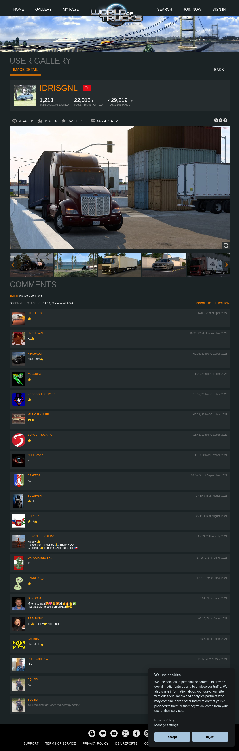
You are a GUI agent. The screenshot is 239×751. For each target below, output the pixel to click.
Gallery (43, 9)
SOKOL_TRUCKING (40, 434)
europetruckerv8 (41, 536)
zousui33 (34, 374)
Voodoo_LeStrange (42, 394)
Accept (172, 737)
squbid (33, 679)
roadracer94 (38, 659)
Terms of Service (60, 743)
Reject (210, 737)
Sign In (219, 9)
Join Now (192, 9)
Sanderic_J (36, 578)
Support (30, 743)
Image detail (25, 70)
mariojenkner (38, 414)
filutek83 (35, 313)
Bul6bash (35, 495)
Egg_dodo (35, 618)
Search (164, 9)
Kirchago (35, 353)
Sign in (14, 295)
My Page (71, 9)
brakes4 (34, 475)
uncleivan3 (36, 333)
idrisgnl (59, 88)
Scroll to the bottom (213, 303)
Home (18, 9)
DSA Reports (126, 743)
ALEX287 (33, 516)
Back (219, 70)
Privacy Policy (95, 743)
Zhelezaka (35, 455)
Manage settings (166, 725)
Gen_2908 (34, 598)
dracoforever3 (40, 557)
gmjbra (33, 638)
